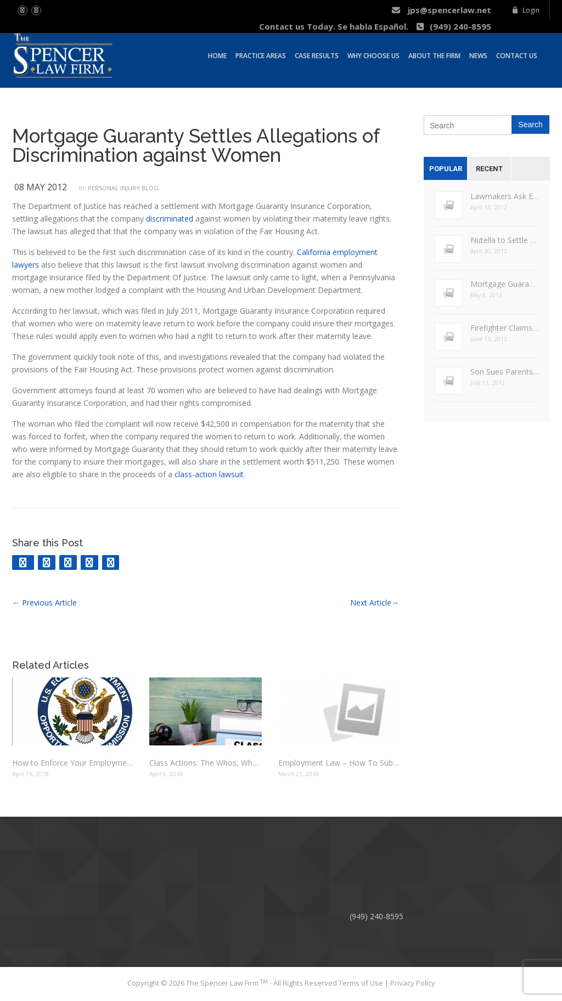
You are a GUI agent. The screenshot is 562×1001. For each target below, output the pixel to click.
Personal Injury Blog (123, 188)
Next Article (374, 602)
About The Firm (434, 54)
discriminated (169, 218)
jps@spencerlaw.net (441, 9)
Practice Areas (260, 54)
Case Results (317, 54)
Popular (445, 169)
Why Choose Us (373, 54)
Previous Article (44, 602)
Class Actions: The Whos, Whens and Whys (205, 762)
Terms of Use (362, 983)
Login (525, 10)
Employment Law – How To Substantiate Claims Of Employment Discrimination (338, 762)
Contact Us (516, 54)
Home (217, 54)
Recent (489, 169)
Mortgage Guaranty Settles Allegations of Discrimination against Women (195, 145)
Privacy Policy (412, 983)
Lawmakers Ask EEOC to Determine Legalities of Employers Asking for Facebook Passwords (504, 196)
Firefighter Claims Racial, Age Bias (504, 327)
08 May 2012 (40, 187)
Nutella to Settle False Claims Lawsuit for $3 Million (504, 240)
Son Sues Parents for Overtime (504, 371)
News (478, 54)
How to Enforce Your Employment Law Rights (72, 762)
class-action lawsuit (209, 474)
